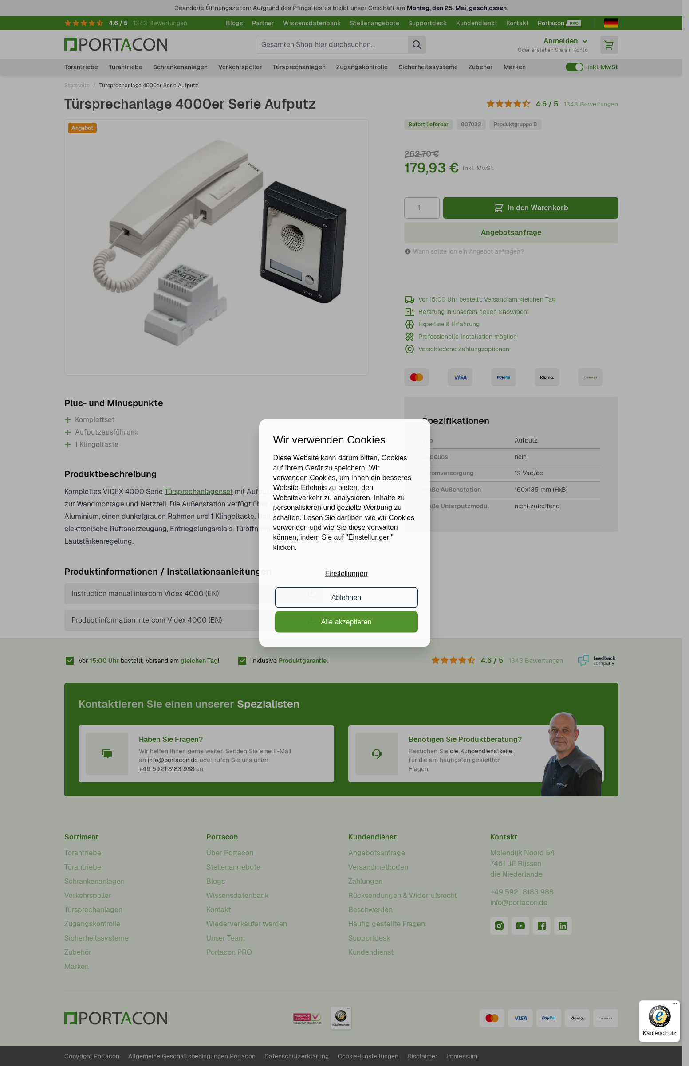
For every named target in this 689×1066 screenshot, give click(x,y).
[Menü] (674, 1005)
